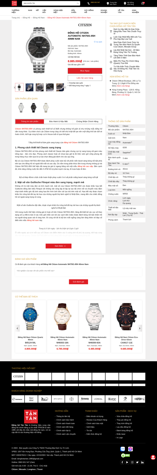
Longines (32, 469)
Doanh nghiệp (104, 11)
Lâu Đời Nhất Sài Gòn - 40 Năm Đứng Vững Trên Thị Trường (125, 51)
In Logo (120, 438)
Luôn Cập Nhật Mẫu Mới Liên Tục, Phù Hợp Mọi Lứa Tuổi (126, 38)
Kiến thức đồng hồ (94, 434)
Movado (22, 469)
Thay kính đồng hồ (124, 423)
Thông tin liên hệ (63, 416)
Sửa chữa (73, 11)
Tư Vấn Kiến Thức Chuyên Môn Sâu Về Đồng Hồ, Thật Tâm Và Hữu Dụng (125, 69)
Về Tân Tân (121, 11)
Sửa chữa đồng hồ (124, 416)
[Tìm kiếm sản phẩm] (51, 3)
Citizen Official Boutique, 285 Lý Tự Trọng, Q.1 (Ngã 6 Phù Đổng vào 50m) (125, 83)
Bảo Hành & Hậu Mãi (58, 121)
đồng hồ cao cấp (85, 166)
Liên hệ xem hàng (85, 78)
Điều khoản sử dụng (94, 416)
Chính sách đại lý (63, 431)
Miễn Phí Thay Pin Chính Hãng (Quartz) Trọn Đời (124, 62)
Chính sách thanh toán (65, 423)
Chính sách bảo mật (94, 423)
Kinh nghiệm (135, 11)
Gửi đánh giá (78, 282)
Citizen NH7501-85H (23, 129)
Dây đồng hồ (89, 11)
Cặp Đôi (44, 11)
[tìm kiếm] (78, 3)
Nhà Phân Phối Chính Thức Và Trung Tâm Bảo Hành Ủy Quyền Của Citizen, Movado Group (125, 44)
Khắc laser (121, 434)
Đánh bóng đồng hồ (125, 431)
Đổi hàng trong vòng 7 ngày (80, 86)
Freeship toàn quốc (76, 83)
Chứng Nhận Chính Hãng (87, 121)
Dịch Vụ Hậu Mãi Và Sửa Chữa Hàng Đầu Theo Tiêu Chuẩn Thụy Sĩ (125, 31)
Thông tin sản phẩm (29, 121)
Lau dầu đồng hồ (124, 427)
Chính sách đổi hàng (64, 427)
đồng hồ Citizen (71, 142)
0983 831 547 (95, 2)
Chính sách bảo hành (65, 420)
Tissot (40, 469)
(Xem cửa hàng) (123, 86)
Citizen (15, 469)
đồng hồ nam (33, 220)
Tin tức (89, 431)
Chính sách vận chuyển (66, 434)
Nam (30, 10)
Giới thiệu (90, 427)
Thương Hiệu (15, 11)
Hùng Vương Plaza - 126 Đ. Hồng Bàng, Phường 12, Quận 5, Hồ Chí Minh (125, 92)
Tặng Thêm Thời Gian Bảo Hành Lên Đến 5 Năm (125, 57)
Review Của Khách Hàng (96, 420)
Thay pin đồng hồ (124, 420)
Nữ (37, 10)
